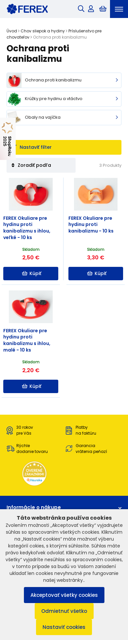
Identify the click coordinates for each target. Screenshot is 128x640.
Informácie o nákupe (64, 507)
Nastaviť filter (31, 147)
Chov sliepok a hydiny (43, 31)
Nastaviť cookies (64, 627)
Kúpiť (31, 273)
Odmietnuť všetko (64, 611)
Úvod (12, 31)
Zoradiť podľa (31, 165)
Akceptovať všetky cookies (64, 595)
